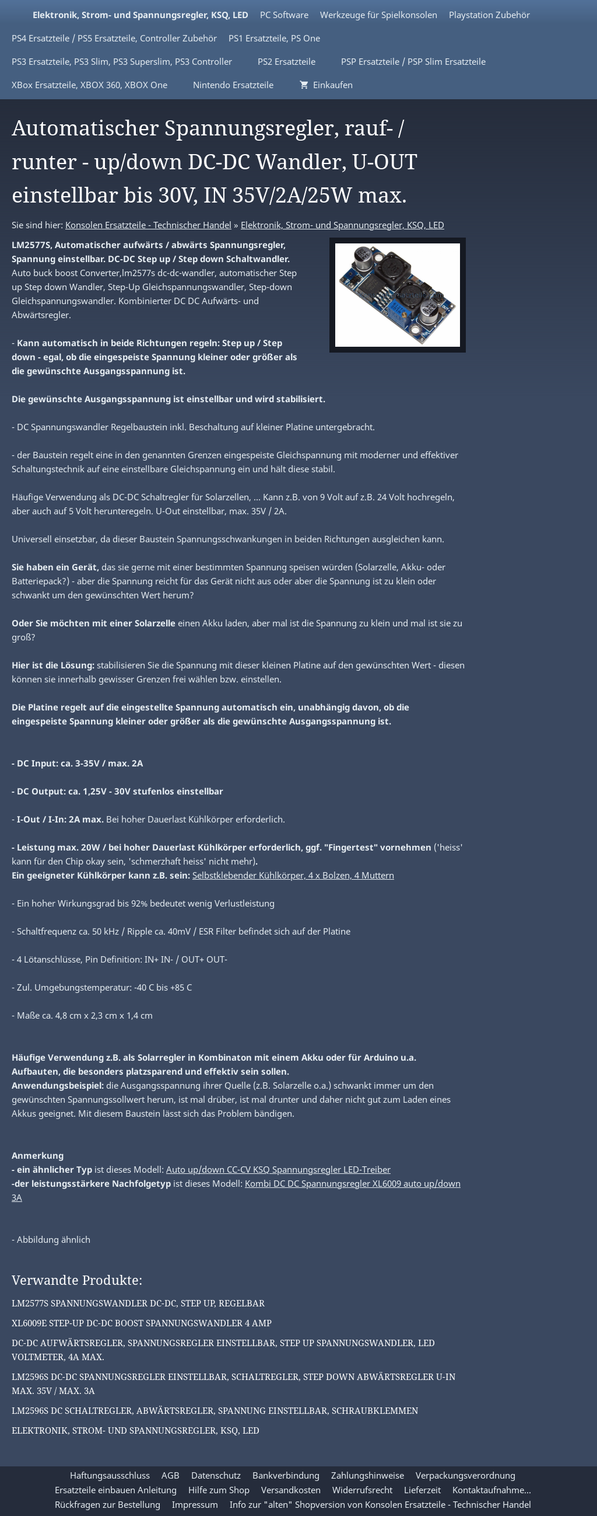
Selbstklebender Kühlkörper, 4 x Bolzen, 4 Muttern (293, 875)
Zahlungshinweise (367, 1475)
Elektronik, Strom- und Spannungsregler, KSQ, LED (342, 225)
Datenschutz (216, 1475)
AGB (170, 1475)
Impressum (195, 1504)
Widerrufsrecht (362, 1490)
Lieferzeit (422, 1490)
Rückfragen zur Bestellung (107, 1504)
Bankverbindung (285, 1475)
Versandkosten (291, 1490)
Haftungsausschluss (110, 1475)
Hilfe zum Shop (219, 1490)
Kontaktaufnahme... (491, 1490)
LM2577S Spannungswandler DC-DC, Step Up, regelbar (138, 1303)
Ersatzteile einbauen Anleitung (116, 1490)
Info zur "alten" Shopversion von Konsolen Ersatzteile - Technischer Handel (380, 1504)
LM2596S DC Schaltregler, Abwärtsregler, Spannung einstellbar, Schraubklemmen (215, 1410)
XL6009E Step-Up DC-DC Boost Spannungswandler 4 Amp (142, 1323)
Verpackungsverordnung (465, 1475)
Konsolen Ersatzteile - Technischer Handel (148, 225)
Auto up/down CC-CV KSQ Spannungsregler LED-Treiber (278, 1169)
